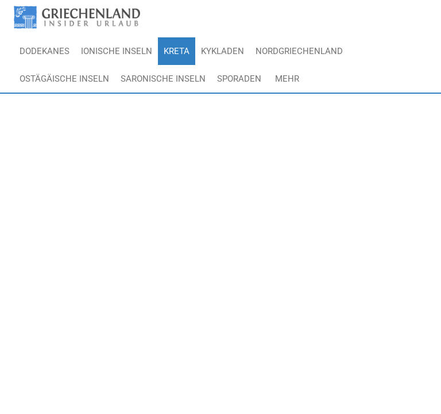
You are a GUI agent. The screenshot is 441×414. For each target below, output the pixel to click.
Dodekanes (44, 51)
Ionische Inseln (116, 51)
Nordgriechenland (299, 51)
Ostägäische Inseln (64, 79)
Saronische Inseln (163, 79)
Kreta (176, 51)
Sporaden (239, 79)
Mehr (287, 79)
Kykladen (222, 51)
